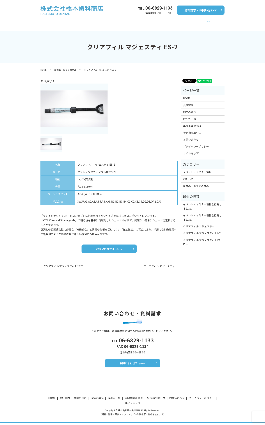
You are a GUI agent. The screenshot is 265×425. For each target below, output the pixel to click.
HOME (51, 21)
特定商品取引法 (192, 129)
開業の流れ (87, 21)
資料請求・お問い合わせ (200, 10)
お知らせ (188, 175)
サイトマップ (191, 150)
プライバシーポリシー (196, 143)
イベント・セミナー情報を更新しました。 (202, 203)
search (220, 22)
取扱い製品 (97, 400)
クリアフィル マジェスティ (159, 263)
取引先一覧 (141, 21)
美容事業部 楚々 (200, 21)
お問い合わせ (191, 136)
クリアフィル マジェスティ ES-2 (202, 229)
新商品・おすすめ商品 (114, 21)
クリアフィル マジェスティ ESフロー (64, 263)
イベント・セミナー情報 (169, 21)
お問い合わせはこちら (109, 246)
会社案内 (68, 21)
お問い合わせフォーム (132, 366)
